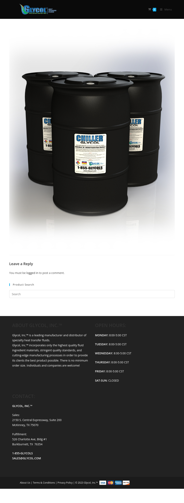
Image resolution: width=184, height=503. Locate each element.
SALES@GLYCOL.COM (26, 458)
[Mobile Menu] (164, 9)
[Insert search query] (92, 294)
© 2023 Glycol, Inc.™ (119, 482)
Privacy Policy (65, 482)
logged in (32, 273)
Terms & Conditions (44, 482)
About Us (25, 482)
